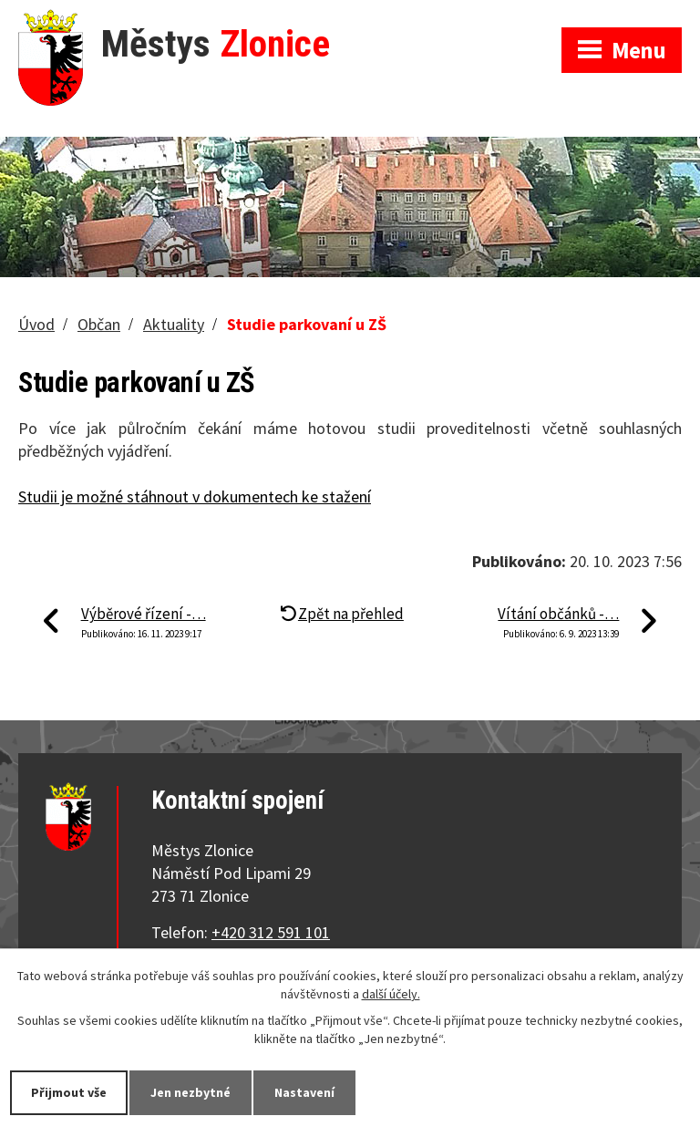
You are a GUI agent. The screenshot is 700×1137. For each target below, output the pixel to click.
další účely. (391, 994)
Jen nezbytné (190, 1092)
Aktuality (173, 324)
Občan (98, 324)
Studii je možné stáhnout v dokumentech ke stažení (194, 496)
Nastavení (304, 1092)
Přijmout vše (69, 1092)
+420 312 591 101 (270, 932)
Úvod (36, 324)
